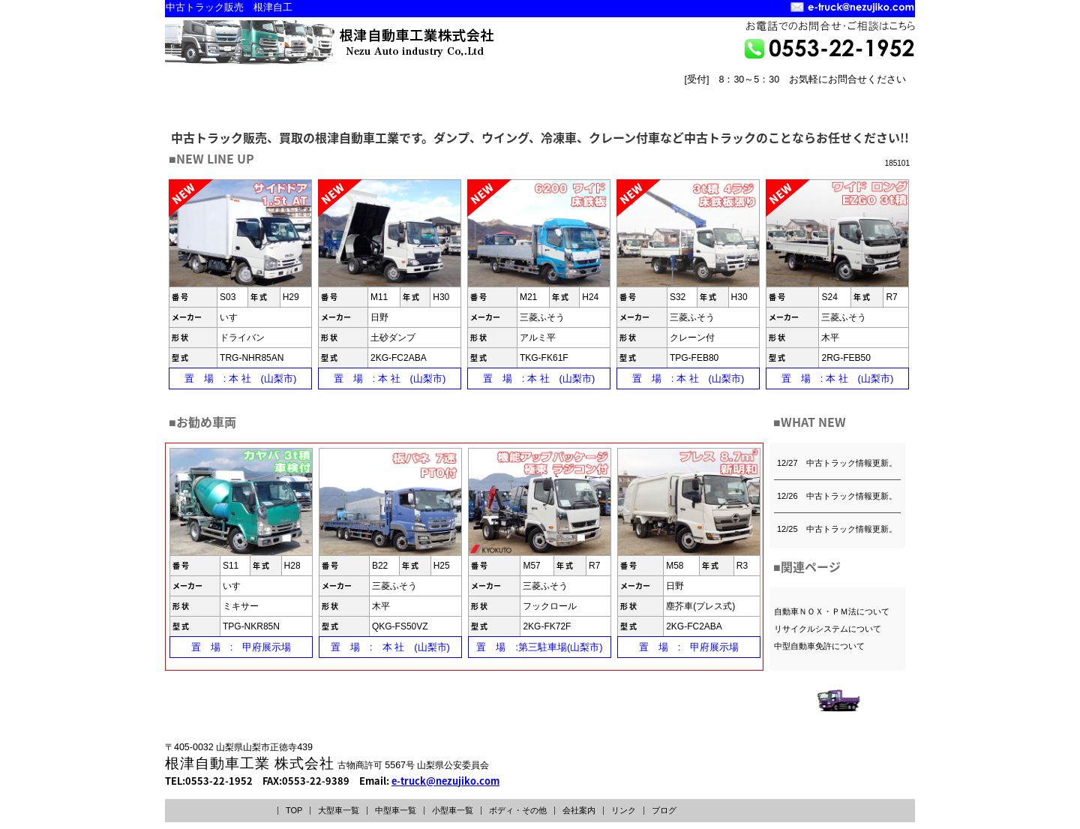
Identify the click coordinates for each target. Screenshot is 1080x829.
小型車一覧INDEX (488, 95)
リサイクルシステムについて (827, 628)
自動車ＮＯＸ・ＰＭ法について (832, 611)
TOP (294, 810)
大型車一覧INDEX (228, 95)
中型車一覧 (395, 810)
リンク (623, 810)
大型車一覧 (338, 810)
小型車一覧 (452, 810)
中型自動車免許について (819, 645)
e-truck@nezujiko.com (446, 780)
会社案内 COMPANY (799, 106)
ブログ (664, 810)
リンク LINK (874, 106)
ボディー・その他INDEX (617, 95)
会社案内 (579, 810)
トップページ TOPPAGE (724, 106)
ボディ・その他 (518, 810)
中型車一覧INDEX (358, 95)
